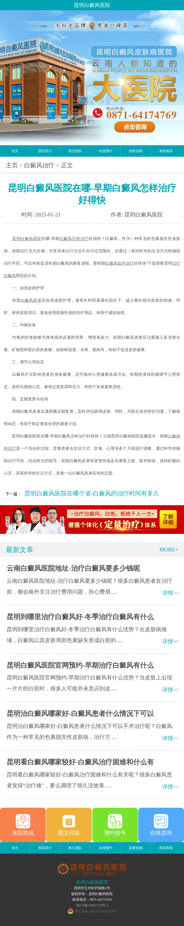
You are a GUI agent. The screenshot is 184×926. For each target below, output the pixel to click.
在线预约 (105, 151)
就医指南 (136, 151)
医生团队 (75, 151)
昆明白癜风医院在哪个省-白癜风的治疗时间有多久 (91, 493)
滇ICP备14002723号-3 (92, 905)
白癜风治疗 (39, 165)
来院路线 (166, 151)
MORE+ (168, 550)
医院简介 (45, 151)
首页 (15, 151)
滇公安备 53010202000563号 (95, 911)
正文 (67, 165)
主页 (12, 165)
